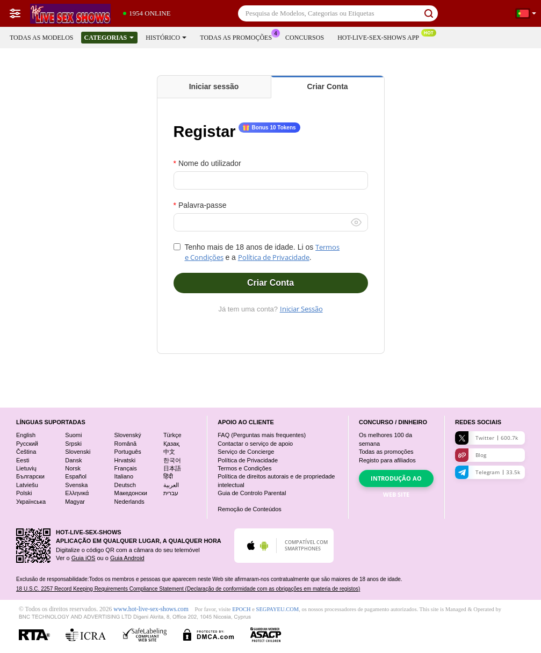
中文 (169, 451)
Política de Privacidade (273, 257)
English (25, 435)
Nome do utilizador (209, 163)
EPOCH (241, 609)
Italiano (123, 476)
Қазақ (171, 443)
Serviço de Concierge (246, 451)
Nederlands (129, 501)
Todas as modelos (41, 37)
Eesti (22, 460)
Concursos (304, 37)
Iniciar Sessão (301, 309)
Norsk (73, 468)
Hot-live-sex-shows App (380, 36)
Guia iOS (83, 558)
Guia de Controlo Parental (252, 493)
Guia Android (127, 558)
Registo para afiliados (387, 460)
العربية (171, 485)
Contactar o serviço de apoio (255, 443)
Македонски (130, 493)
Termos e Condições (244, 468)
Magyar (75, 501)
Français (125, 468)
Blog (470, 455)
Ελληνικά (77, 493)
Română (125, 443)
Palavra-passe (202, 205)
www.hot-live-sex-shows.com (150, 609)
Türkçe (172, 435)
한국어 (172, 460)
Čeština (26, 451)
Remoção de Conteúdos (250, 509)
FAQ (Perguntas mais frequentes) (262, 435)
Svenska (76, 485)
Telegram (487, 472)
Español (75, 476)
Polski (24, 493)
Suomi (73, 435)
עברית (170, 493)
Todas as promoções (238, 36)
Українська (31, 501)
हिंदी (168, 476)
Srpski (73, 443)
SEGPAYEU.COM (277, 609)
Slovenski (77, 451)
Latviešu (27, 485)
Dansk (73, 460)
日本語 (172, 468)
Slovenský (127, 435)
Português (127, 451)
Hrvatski (125, 460)
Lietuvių (26, 468)
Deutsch (125, 485)
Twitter (486, 438)
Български (30, 476)
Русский (27, 443)
